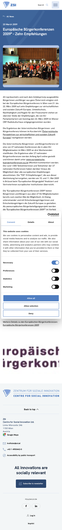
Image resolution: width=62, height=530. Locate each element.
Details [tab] (31, 222)
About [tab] (51, 222)
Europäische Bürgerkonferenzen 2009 (21, 325)
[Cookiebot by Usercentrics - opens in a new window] (47, 215)
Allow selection (31, 306)
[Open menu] (55, 5)
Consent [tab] (11, 222)
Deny (31, 313)
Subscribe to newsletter (31, 483)
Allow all (31, 298)
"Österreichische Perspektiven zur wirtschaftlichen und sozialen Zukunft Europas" (30, 134)
